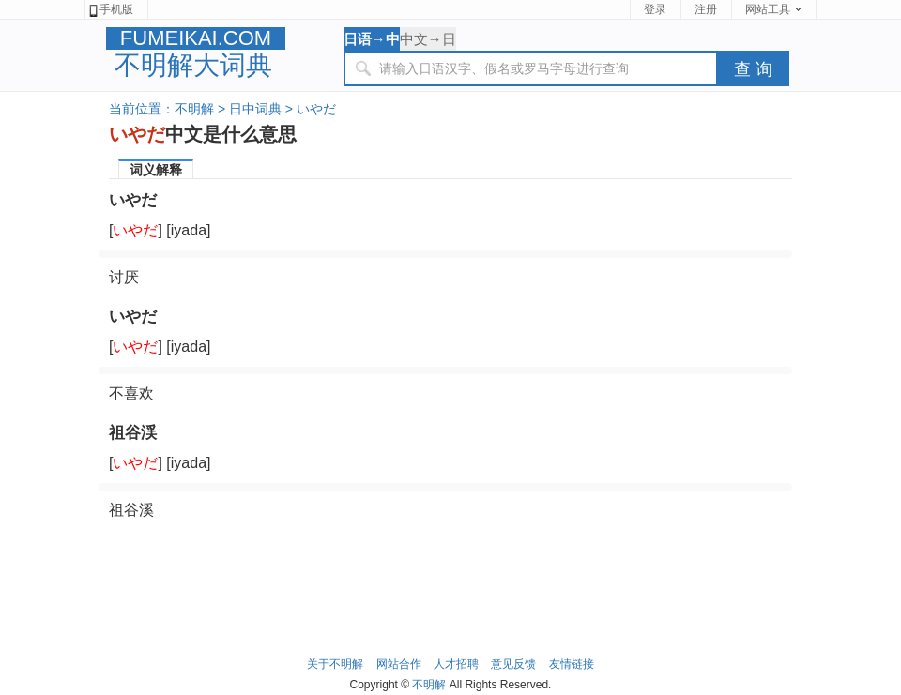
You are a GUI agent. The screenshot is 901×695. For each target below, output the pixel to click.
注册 (706, 9)
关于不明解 (335, 664)
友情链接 (571, 664)
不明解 (194, 108)
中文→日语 (428, 41)
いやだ (316, 108)
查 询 (753, 69)
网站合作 (398, 664)
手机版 (110, 10)
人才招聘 (456, 664)
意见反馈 (513, 664)
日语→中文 (372, 41)
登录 (655, 9)
